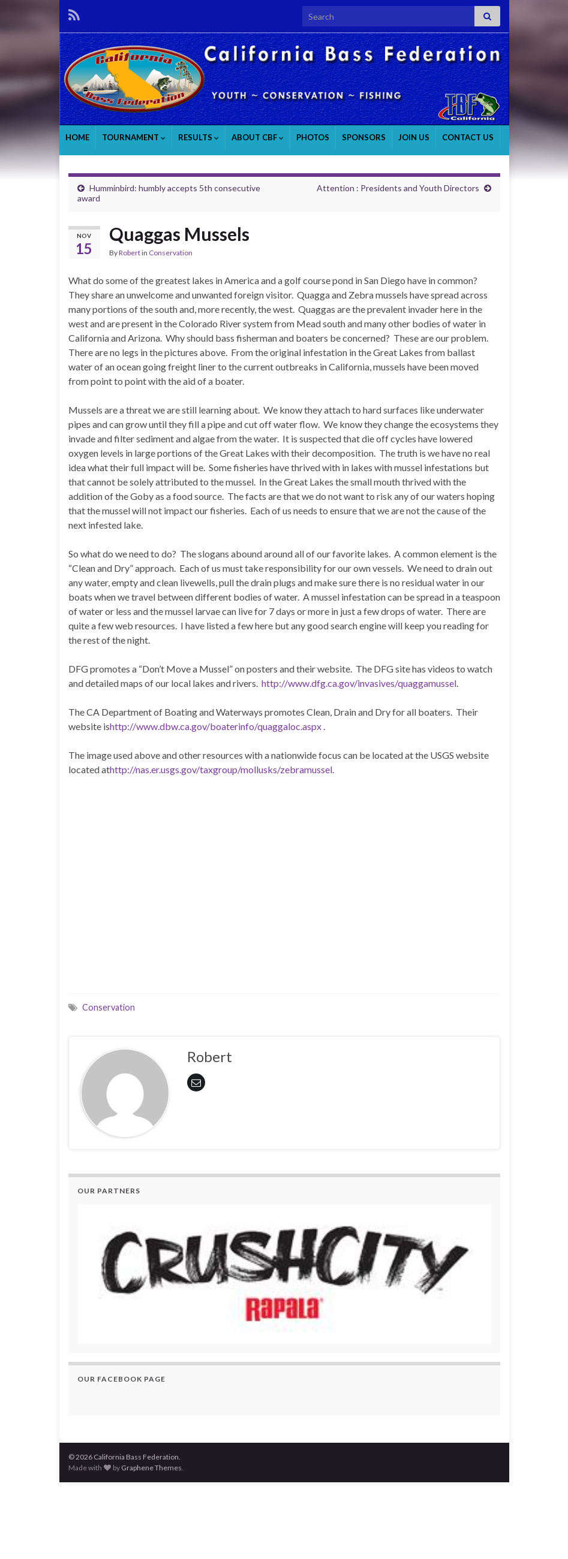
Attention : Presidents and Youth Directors (398, 188)
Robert (129, 252)
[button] (284, 1274)
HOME (77, 137)
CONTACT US (468, 137)
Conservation (171, 252)
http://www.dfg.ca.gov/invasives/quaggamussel (359, 683)
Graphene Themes (151, 1467)
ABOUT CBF (258, 137)
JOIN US (413, 137)
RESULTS (198, 137)
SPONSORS (364, 137)
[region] (284, 1274)
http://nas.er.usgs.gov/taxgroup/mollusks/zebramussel (221, 769)
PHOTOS (312, 137)
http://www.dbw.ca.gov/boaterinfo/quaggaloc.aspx (215, 726)
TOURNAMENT (134, 137)
